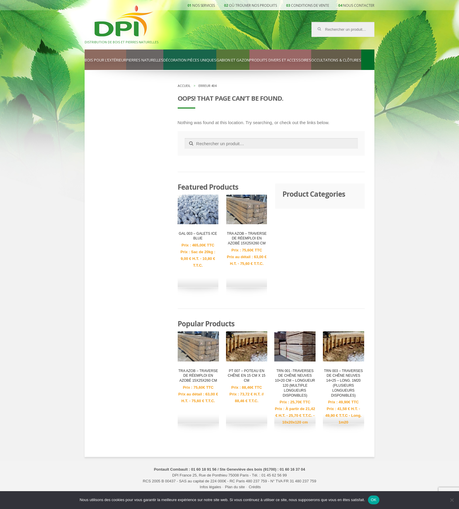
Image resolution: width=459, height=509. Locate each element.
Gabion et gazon (232, 60)
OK (373, 500)
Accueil (184, 85)
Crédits (255, 487)
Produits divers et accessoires (280, 60)
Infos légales (210, 487)
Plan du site (235, 487)
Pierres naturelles (144, 60)
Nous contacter (358, 5)
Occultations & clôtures (336, 60)
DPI (124, 22)
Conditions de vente (310, 5)
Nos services (203, 5)
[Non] (452, 500)
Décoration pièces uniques (189, 60)
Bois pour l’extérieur (105, 60)
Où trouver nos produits (253, 5)
